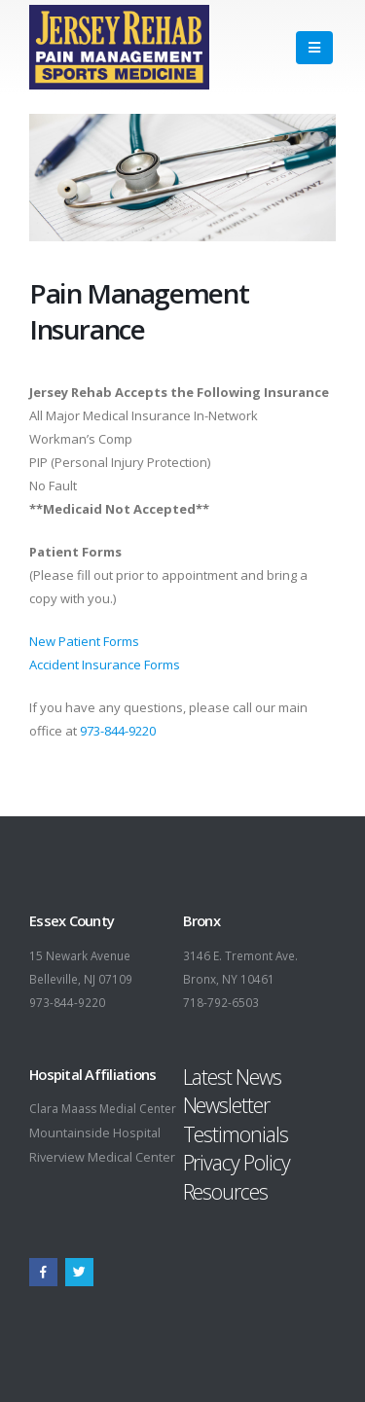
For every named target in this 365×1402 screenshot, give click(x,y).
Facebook (43, 1272)
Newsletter (226, 1105)
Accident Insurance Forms (104, 664)
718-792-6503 (221, 1002)
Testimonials (235, 1134)
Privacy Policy (236, 1162)
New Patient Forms (84, 641)
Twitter (79, 1272)
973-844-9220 (118, 730)
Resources (226, 1191)
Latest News (232, 1076)
